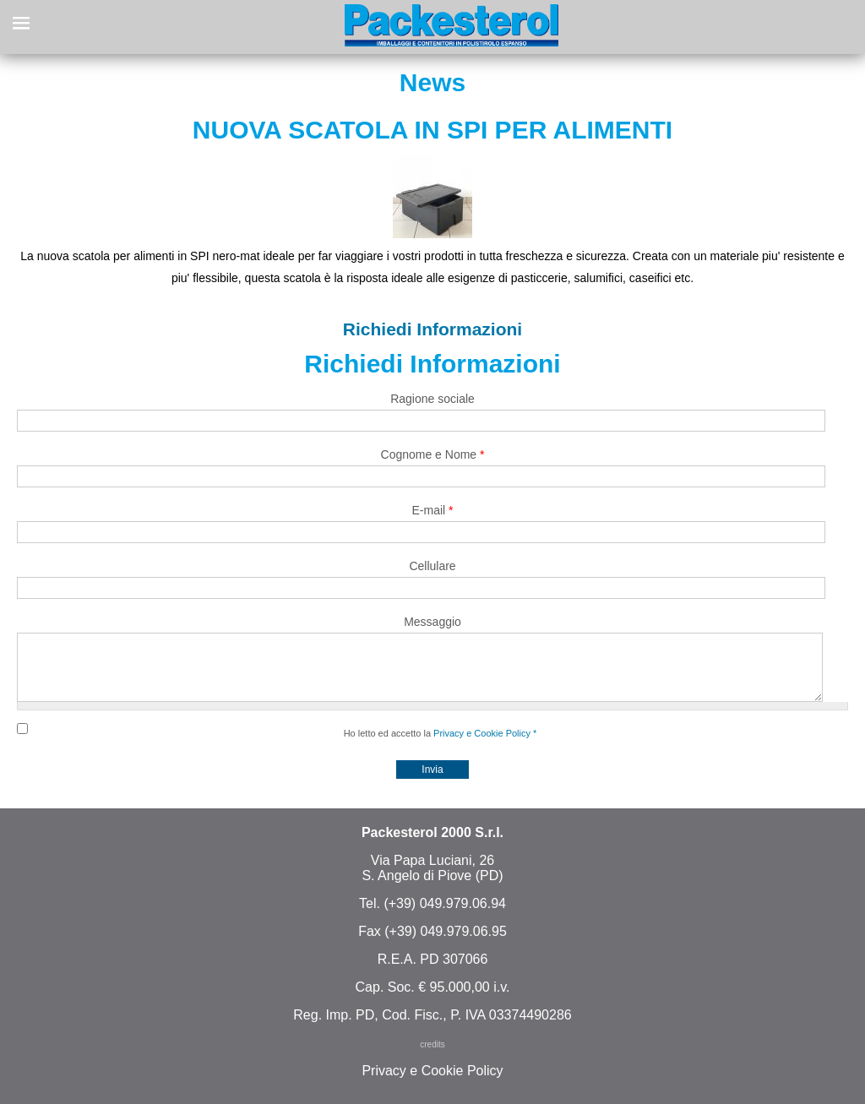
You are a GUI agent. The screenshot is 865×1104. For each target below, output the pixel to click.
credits (432, 1057)
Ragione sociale (432, 398)
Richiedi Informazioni (432, 329)
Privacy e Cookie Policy (481, 746)
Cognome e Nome (433, 454)
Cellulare (432, 566)
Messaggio (432, 621)
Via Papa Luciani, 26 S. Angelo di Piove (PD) (432, 880)
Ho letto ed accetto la (440, 746)
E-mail (432, 510)
